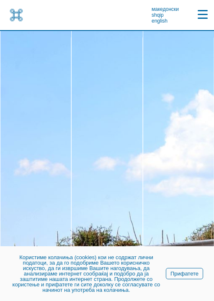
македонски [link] (165, 9)
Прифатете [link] (184, 273)
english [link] (160, 21)
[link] (16, 15)
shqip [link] (158, 15)
